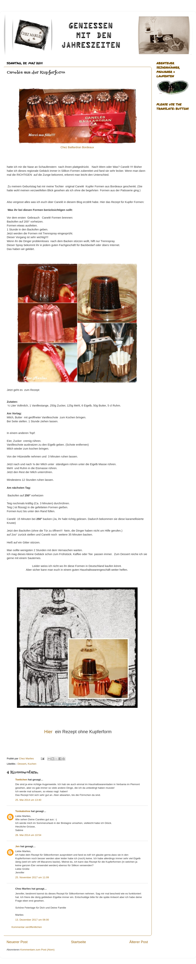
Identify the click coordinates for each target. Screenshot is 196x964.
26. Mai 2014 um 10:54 (28, 835)
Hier (48, 731)
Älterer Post (138, 942)
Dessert (22, 763)
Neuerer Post (17, 942)
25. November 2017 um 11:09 (32, 877)
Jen (17, 846)
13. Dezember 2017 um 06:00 (32, 919)
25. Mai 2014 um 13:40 (28, 799)
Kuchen (32, 763)
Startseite (78, 942)
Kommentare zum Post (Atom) (37, 949)
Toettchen (21, 779)
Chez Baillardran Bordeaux (77, 147)
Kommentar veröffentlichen (26, 927)
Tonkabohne (22, 811)
